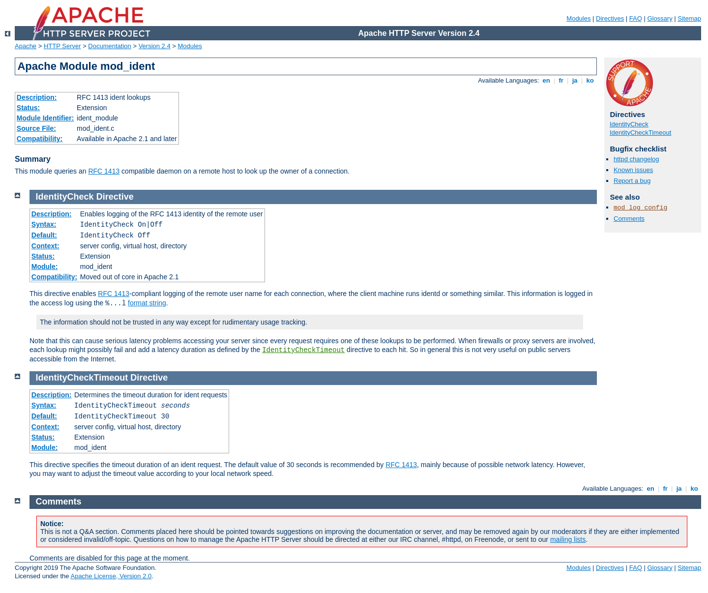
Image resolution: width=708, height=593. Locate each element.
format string (147, 303)
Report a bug (632, 180)
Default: (44, 235)
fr (561, 80)
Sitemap (689, 18)
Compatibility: (39, 139)
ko (590, 80)
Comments (629, 218)
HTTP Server (62, 46)
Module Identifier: (45, 118)
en (546, 80)
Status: (28, 108)
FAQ (635, 18)
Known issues (633, 170)
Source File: (36, 128)
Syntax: (44, 224)
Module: (44, 266)
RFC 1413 (103, 171)
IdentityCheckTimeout (640, 132)
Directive (115, 197)
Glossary (659, 18)
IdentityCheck (629, 124)
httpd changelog (636, 159)
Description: (37, 97)
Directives (610, 18)
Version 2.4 (155, 46)
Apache (25, 46)
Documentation (109, 46)
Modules (578, 18)
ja (574, 80)
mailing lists (568, 539)
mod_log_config (640, 207)
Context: (45, 246)
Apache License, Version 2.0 (110, 576)
